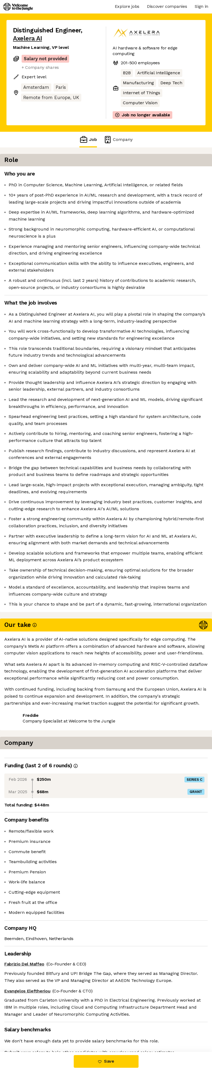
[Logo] (18, 7)
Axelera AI (27, 38)
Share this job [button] (28, 1019)
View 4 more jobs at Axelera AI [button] (44, 1029)
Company (118, 139)
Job (88, 139)
